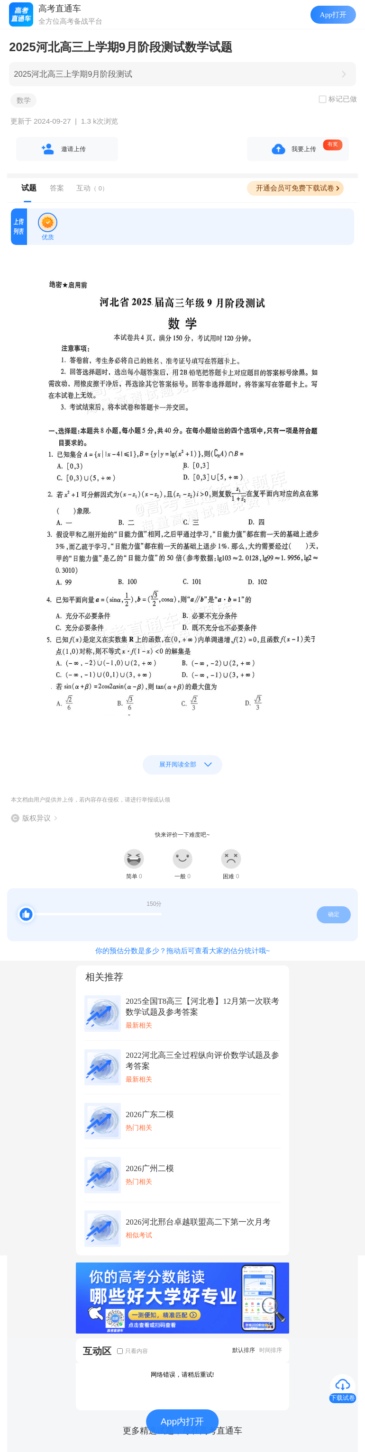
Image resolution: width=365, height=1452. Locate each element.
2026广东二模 (149, 1114)
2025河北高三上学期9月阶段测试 (73, 74)
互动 (92, 188)
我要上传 (304, 149)
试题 (28, 188)
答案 (57, 188)
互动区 (97, 1350)
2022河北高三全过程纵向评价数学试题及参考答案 (202, 1061)
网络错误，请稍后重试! (182, 1374)
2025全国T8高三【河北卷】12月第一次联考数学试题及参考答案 (202, 1007)
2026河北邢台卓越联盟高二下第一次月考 (198, 1222)
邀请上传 (73, 149)
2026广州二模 (149, 1168)
